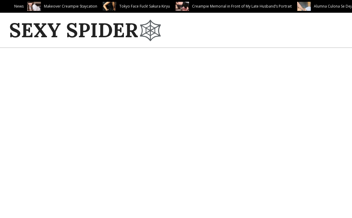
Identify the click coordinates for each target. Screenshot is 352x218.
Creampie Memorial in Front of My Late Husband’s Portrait (242, 6)
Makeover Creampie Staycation (70, 6)
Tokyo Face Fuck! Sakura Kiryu (144, 6)
